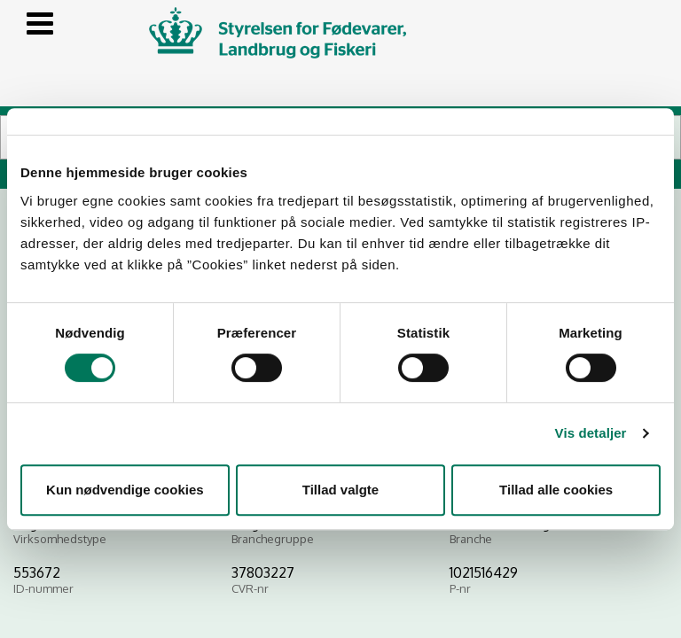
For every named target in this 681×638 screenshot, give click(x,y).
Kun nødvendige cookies (125, 489)
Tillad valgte (340, 489)
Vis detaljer (591, 432)
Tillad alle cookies (556, 489)
